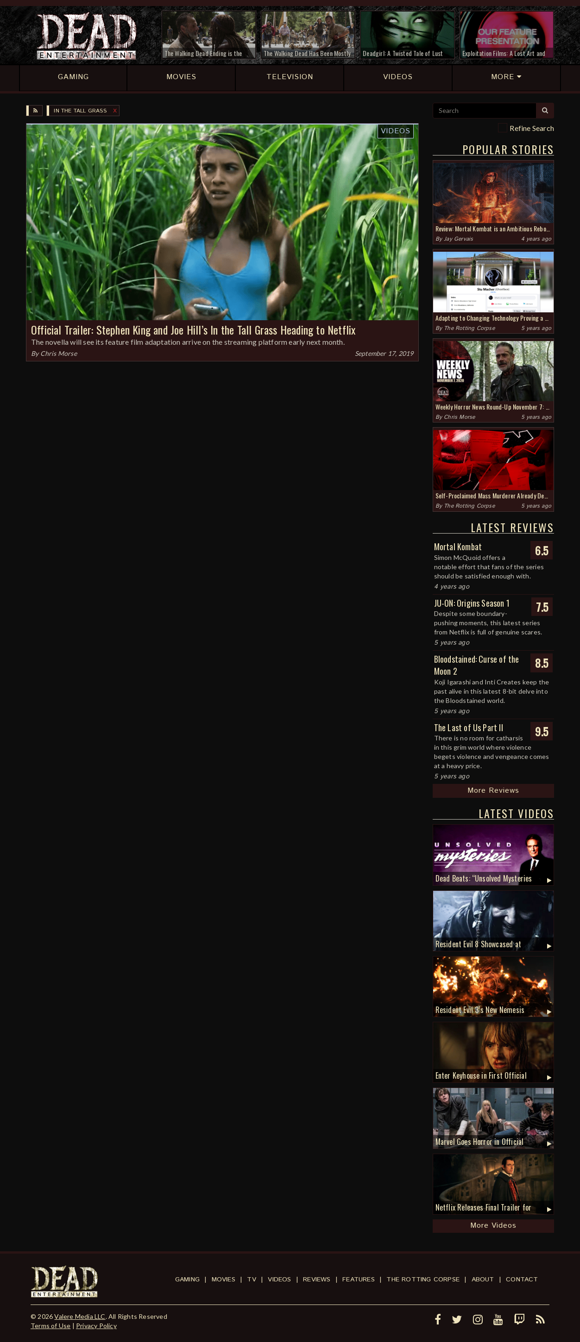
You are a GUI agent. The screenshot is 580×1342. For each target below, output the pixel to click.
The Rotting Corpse (469, 328)
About (483, 1279)
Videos (395, 131)
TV (251, 1279)
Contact (522, 1279)
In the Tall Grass (80, 111)
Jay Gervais (458, 239)
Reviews (316, 1279)
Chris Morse (58, 353)
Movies (223, 1279)
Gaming (187, 1279)
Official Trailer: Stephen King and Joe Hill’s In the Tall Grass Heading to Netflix (193, 329)
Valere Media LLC (79, 1316)
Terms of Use (50, 1326)
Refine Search (532, 128)
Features (358, 1279)
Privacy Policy (96, 1326)
